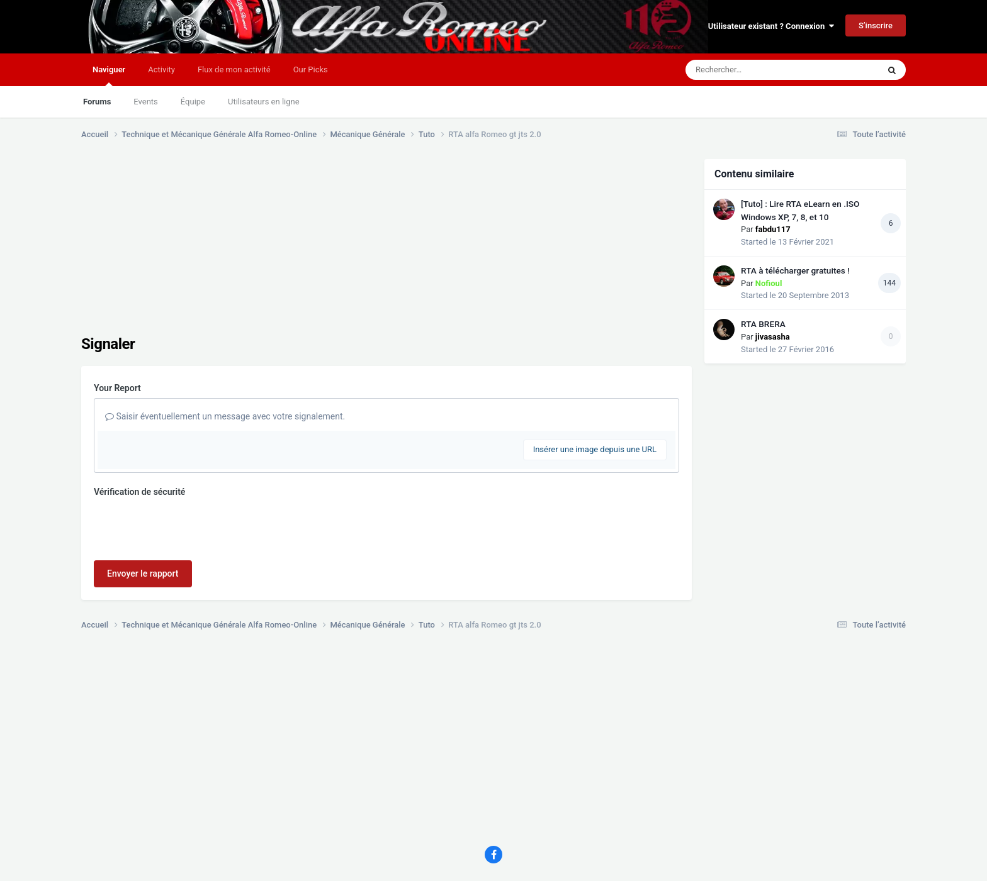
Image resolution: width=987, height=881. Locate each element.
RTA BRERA (763, 324)
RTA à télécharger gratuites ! (795, 270)
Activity (161, 69)
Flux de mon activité (234, 69)
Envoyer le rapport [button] (143, 573)
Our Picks (310, 69)
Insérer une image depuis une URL (595, 449)
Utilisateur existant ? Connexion (771, 26)
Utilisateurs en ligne (264, 101)
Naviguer (109, 75)
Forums (97, 101)
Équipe (193, 101)
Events (145, 101)
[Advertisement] (310, 247)
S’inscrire (876, 25)
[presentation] (189, 526)
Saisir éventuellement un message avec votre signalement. (225, 416)
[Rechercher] (747, 70)
